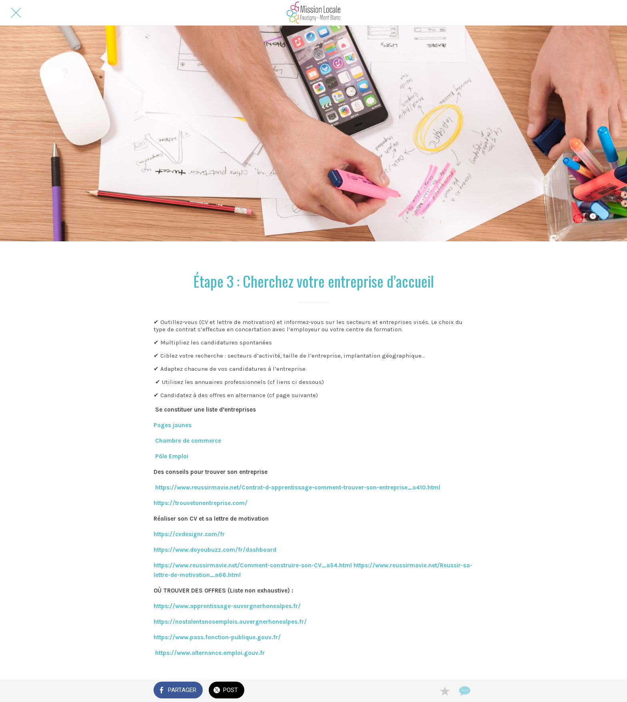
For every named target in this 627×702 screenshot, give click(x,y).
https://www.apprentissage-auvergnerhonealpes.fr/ (228, 606)
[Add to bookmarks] (444, 690)
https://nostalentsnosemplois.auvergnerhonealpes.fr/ (230, 621)
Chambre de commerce (187, 440)
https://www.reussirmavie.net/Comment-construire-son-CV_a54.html (253, 565)
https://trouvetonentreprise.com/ (201, 503)
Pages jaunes (173, 425)
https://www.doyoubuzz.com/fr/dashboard (215, 549)
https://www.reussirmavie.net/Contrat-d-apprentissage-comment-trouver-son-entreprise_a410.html (297, 487)
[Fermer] (16, 13)
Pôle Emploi (172, 456)
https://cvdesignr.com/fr (189, 534)
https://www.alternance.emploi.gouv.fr (210, 652)
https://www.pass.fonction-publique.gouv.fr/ (217, 637)
